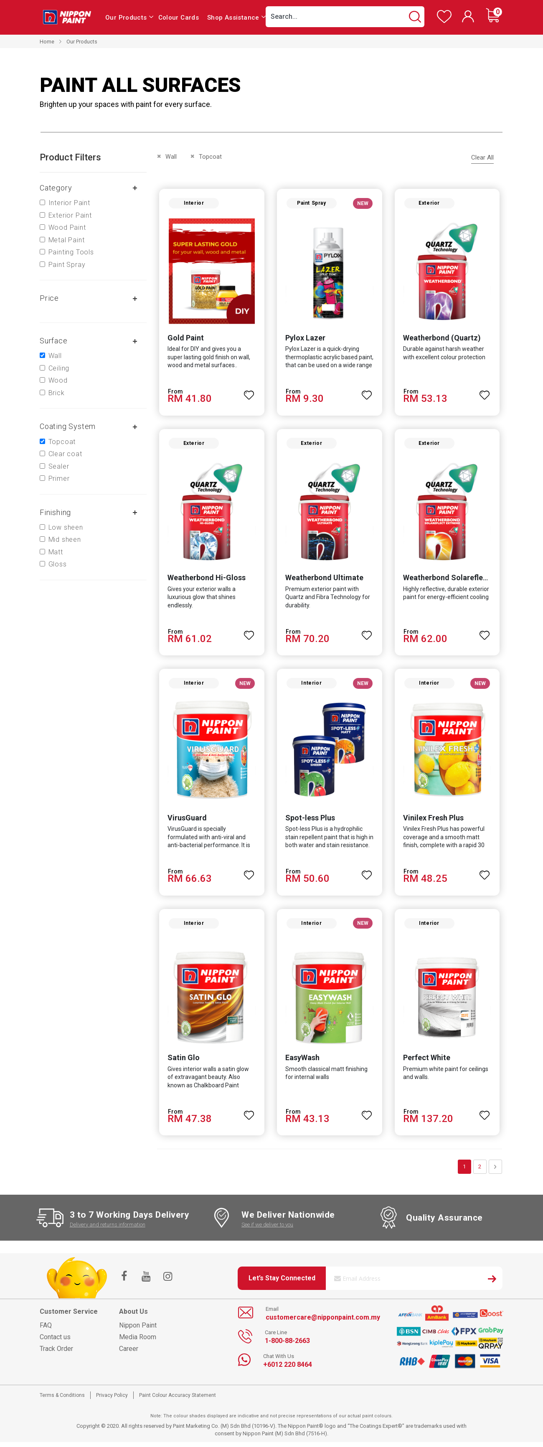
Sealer (58, 466)
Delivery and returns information (107, 1229)
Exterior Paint (70, 215)
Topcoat (62, 442)
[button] (249, 392)
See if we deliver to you (267, 1229)
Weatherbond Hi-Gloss (205, 580)
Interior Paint (69, 203)
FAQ (46, 1330)
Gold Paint (184, 338)
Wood (58, 380)
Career (128, 1353)
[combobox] (345, 16)
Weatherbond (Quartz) (442, 338)
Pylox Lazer (305, 338)
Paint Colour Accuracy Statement (177, 1400)
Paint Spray (67, 265)
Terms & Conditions (62, 1400)
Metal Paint (66, 240)
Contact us (55, 1341)
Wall (55, 356)
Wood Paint (67, 227)
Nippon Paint (138, 1330)
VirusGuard (186, 821)
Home (47, 41)
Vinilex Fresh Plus (433, 821)
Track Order (56, 1353)
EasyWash (302, 1062)
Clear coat (65, 454)
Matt (55, 552)
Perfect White (427, 1062)
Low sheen (65, 527)
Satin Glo (182, 1062)
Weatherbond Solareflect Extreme (462, 580)
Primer (59, 478)
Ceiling (59, 368)
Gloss (57, 564)
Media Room (137, 1341)
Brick (56, 393)
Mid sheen (64, 539)
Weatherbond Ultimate (324, 580)
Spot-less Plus (310, 821)
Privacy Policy (112, 1400)
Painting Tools (71, 252)
